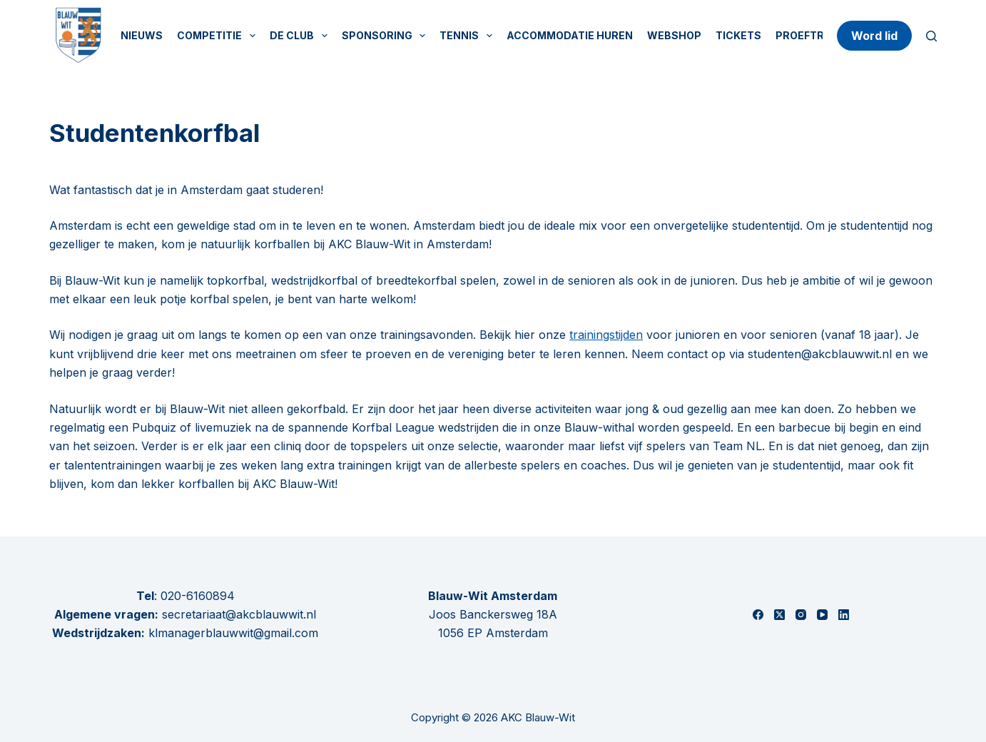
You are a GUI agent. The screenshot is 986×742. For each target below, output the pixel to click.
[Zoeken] (931, 36)
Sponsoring (387, 35)
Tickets (738, 35)
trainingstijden (606, 334)
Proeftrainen (816, 35)
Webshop (674, 35)
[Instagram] (801, 614)
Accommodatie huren (570, 35)
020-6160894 (198, 596)
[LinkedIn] (843, 614)
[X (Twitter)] (779, 614)
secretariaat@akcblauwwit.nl (237, 614)
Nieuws (142, 35)
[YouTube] (822, 614)
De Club (301, 35)
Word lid (874, 36)
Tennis (468, 35)
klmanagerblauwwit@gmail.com (233, 633)
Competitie (219, 35)
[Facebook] (758, 614)
